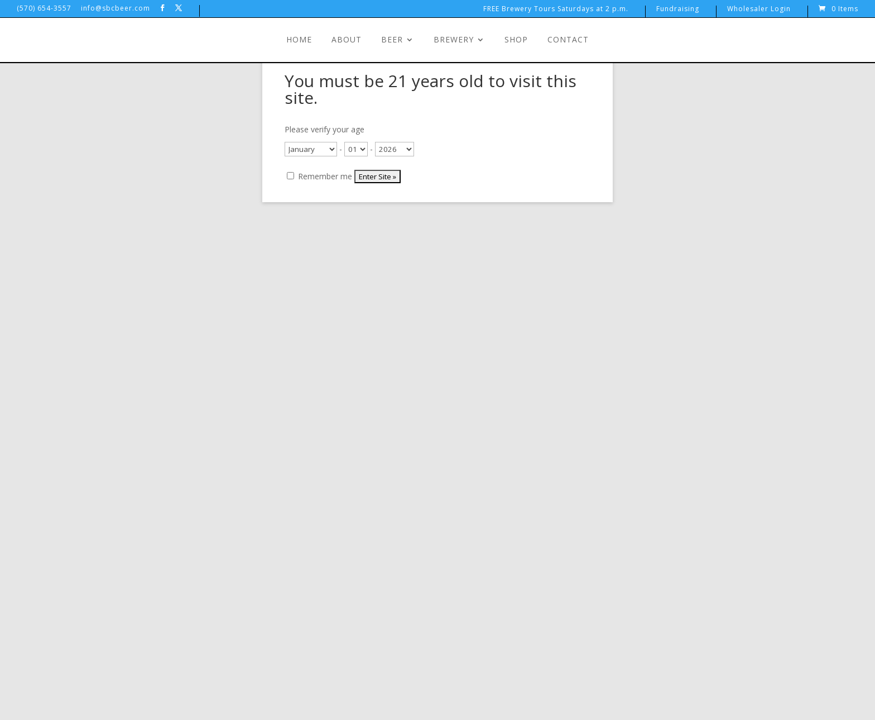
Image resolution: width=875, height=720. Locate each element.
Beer (392, 40)
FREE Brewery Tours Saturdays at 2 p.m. (555, 9)
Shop (516, 40)
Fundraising (677, 9)
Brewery (454, 40)
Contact (568, 40)
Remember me (319, 176)
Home (299, 40)
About (346, 40)
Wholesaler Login (759, 9)
